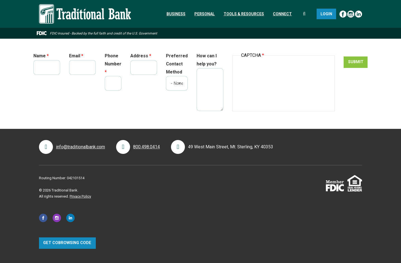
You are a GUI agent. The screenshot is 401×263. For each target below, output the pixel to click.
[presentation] (283, 76)
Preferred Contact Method (177, 64)
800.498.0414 (146, 146)
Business (176, 14)
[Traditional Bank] (85, 7)
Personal (204, 14)
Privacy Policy (80, 196)
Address (139, 55)
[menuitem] (176, 14)
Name (39, 55)
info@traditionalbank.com (80, 146)
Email (74, 55)
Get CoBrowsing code (67, 242)
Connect (282, 14)
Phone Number (113, 60)
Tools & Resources (244, 14)
